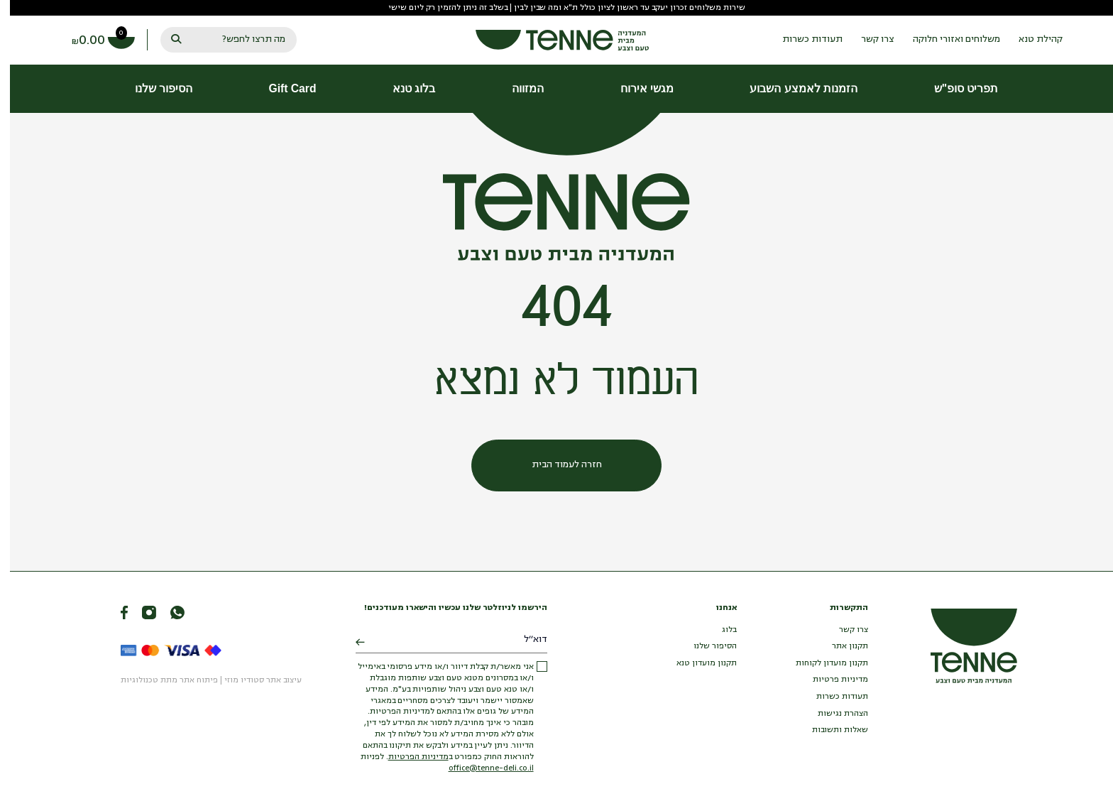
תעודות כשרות (832, 697)
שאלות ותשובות (830, 730)
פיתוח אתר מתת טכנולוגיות (159, 680)
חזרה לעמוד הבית (557, 465)
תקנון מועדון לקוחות (822, 663)
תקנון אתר (840, 646)
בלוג (719, 630)
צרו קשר (843, 630)
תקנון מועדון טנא (697, 663)
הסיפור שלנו (705, 646)
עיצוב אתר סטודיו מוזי (253, 680)
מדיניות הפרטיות (408, 757)
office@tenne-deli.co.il (481, 768)
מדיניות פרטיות (830, 680)
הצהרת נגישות (833, 714)
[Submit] (350, 643)
